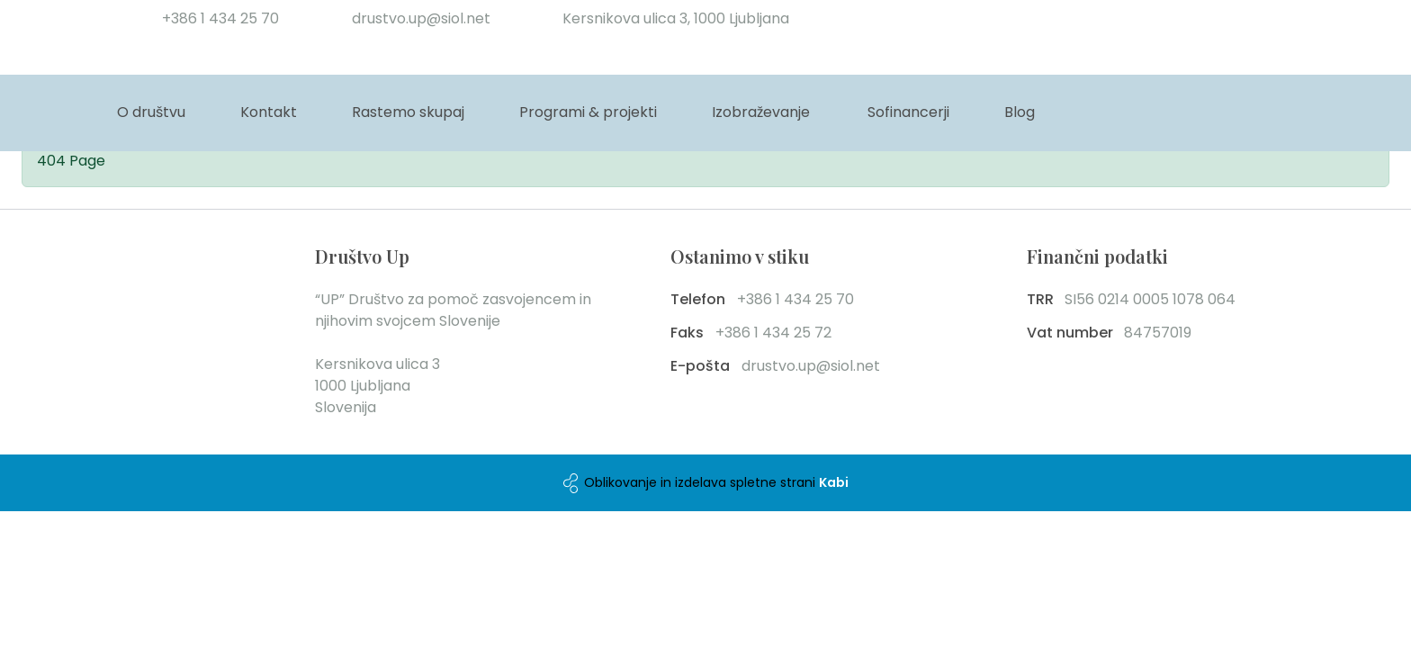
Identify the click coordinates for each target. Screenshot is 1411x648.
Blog (1019, 112)
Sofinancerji (908, 112)
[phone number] (216, 19)
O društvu (151, 112)
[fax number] (812, 333)
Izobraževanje (761, 112)
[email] (416, 19)
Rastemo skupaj (408, 112)
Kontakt (268, 112)
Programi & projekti (588, 112)
